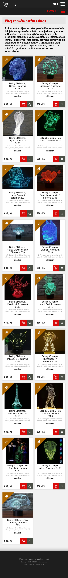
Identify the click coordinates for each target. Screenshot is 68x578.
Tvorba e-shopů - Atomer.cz (34, 565)
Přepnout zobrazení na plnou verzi (34, 559)
